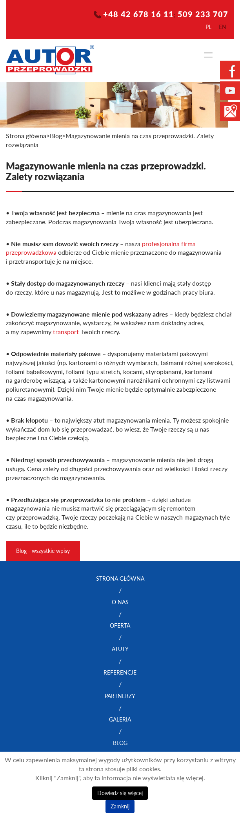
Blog (120, 743)
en (222, 27)
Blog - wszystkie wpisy (43, 550)
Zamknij (120, 806)
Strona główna (26, 135)
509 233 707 (203, 14)
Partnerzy (120, 696)
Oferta (120, 625)
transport (66, 332)
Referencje (120, 672)
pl (208, 27)
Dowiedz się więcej (120, 793)
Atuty (120, 649)
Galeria (120, 719)
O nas (120, 602)
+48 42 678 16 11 (138, 14)
